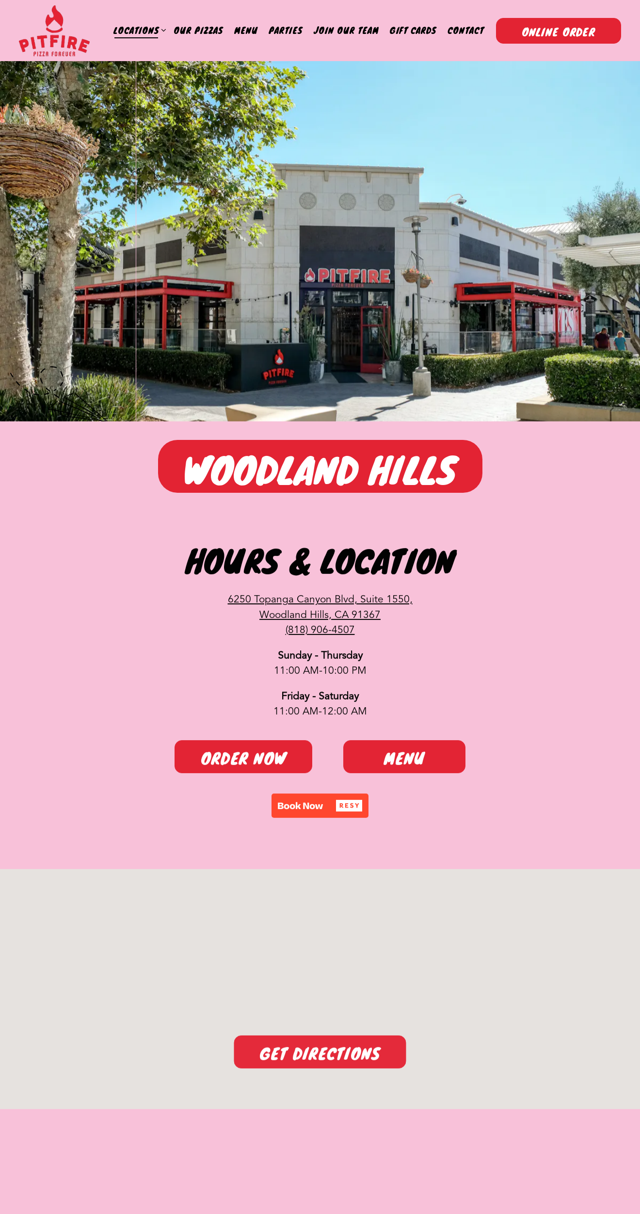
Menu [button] (246, 30)
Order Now (244, 761)
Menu (404, 761)
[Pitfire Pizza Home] (54, 30)
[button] (320, 808)
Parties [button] (286, 30)
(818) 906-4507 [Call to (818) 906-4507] (320, 633)
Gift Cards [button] (413, 30)
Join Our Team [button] (346, 30)
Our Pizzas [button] (198, 30)
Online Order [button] (558, 32)
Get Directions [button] (320, 1057)
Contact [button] (466, 30)
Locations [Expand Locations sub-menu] (138, 30)
